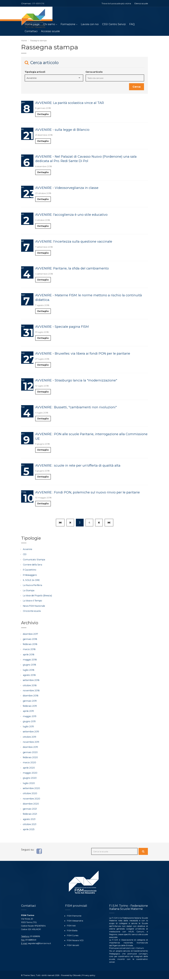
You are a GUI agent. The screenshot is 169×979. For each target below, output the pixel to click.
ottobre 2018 (29, 685)
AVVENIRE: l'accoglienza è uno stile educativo (71, 215)
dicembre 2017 (30, 633)
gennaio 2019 (29, 700)
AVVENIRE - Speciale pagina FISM (62, 327)
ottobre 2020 (30, 792)
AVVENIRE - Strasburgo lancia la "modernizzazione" (76, 381)
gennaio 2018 (30, 639)
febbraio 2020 (30, 756)
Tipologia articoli (35, 72)
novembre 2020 (31, 797)
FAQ (132, 24)
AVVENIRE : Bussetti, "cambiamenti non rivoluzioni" (76, 407)
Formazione (68, 24)
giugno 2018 (29, 664)
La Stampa (28, 590)
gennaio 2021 (29, 807)
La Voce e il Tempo (32, 600)
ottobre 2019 (29, 736)
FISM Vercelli (73, 943)
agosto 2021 (29, 818)
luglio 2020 (29, 782)
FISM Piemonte (74, 914)
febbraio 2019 (30, 705)
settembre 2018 (31, 679)
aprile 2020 (29, 766)
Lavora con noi (90, 24)
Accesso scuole (50, 31)
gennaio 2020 (30, 751)
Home (24, 40)
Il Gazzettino (29, 570)
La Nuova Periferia (32, 585)
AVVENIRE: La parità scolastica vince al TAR (69, 103)
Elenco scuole (141, 3)
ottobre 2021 (29, 823)
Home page (32, 24)
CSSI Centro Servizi (114, 24)
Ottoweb (77, 974)
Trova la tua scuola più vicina (116, 3)
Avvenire (27, 549)
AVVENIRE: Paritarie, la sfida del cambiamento (72, 269)
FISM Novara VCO (75, 939)
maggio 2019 (29, 715)
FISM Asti (71, 924)
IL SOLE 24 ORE (31, 580)
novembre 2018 (31, 690)
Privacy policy (88, 974)
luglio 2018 (28, 669)
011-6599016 (38, 3)
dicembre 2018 (30, 695)
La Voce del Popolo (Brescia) (37, 595)
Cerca (136, 86)
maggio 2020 (30, 771)
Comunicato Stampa (34, 559)
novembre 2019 (31, 741)
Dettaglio (43, 114)
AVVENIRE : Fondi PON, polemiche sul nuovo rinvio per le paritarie (87, 493)
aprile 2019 (28, 710)
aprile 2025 (28, 828)
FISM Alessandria (75, 919)
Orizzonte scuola (31, 610)
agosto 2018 (29, 674)
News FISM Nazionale (33, 605)
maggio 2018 (29, 659)
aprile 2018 (28, 654)
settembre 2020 (31, 787)
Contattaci (31, 31)
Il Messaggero (29, 575)
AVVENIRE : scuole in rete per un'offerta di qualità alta (77, 466)
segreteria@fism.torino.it (39, 942)
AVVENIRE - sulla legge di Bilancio (62, 130)
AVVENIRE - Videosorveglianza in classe (66, 188)
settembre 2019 (31, 731)
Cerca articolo (94, 72)
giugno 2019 (29, 720)
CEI (24, 554)
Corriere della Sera (32, 564)
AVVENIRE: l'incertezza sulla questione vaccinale (73, 242)
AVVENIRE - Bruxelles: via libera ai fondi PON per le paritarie (82, 354)
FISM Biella (72, 929)
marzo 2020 (29, 761)
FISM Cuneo (72, 934)
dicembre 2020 (31, 802)
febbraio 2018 (30, 644)
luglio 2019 (28, 725)
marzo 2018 (29, 649)
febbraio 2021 (30, 813)
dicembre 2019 (30, 746)
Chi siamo (49, 24)
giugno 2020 (29, 777)
